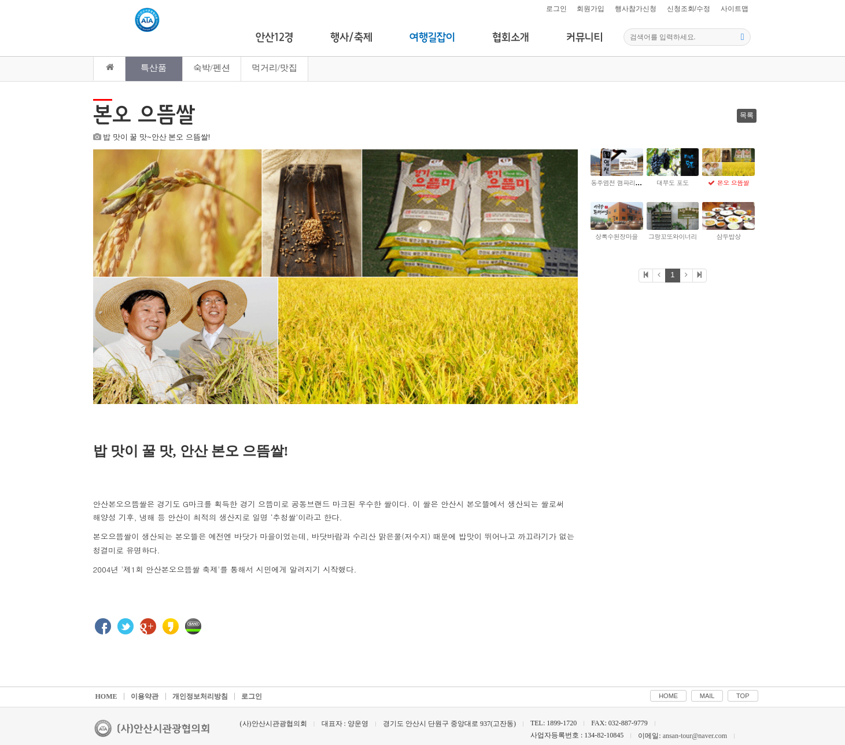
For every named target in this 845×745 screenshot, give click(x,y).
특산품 (154, 67)
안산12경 (274, 37)
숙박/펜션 (211, 67)
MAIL (707, 672)
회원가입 (590, 9)
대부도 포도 (672, 182)
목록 (747, 115)
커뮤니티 (584, 37)
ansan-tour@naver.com (695, 713)
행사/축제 (351, 37)
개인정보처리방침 (200, 673)
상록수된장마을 (616, 236)
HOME (106, 673)
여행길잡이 (432, 37)
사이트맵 (734, 9)
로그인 (556, 9)
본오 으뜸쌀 (733, 182)
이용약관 (144, 673)
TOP (742, 672)
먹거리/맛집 (274, 67)
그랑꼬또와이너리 (672, 236)
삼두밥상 (729, 236)
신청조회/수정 (688, 9)
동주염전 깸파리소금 (619, 182)
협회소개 (510, 37)
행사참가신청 (635, 9)
